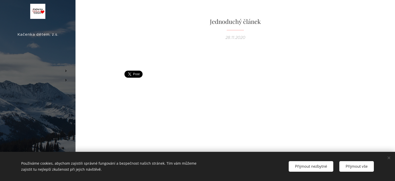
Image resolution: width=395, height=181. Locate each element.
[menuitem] (38, 56)
